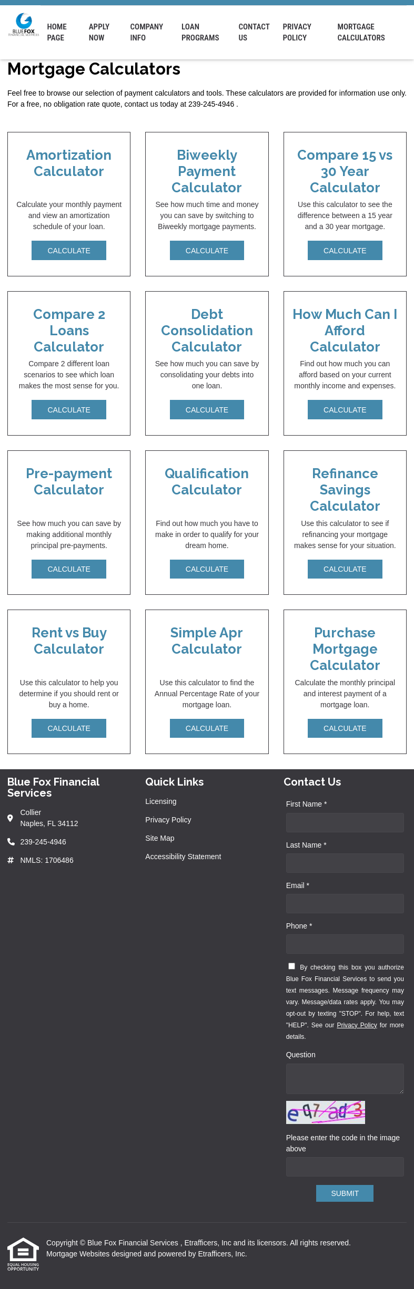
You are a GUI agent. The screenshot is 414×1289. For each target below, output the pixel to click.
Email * (297, 885)
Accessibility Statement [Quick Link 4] (183, 856)
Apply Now (99, 32)
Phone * (299, 926)
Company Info (146, 32)
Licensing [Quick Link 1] (160, 801)
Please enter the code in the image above (343, 1143)
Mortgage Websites (79, 1254)
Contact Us (253, 32)
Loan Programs (200, 32)
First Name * (306, 804)
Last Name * (306, 845)
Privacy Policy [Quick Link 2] (168, 820)
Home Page (56, 32)
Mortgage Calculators (361, 32)
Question (301, 1054)
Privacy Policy (296, 32)
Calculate (68, 250)
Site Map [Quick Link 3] (159, 838)
